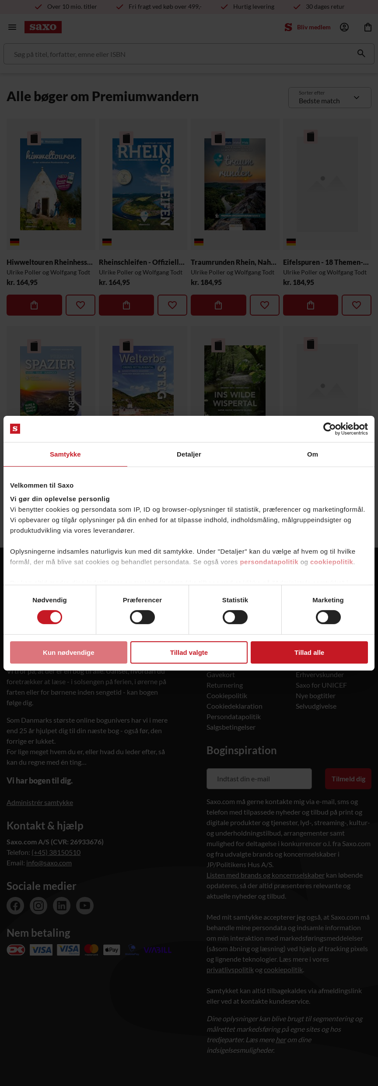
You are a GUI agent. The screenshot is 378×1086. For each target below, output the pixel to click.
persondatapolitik (269, 562)
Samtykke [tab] (65, 453)
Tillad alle (309, 652)
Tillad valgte (189, 652)
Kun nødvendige (68, 652)
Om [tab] (312, 453)
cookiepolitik (331, 562)
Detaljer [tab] (189, 453)
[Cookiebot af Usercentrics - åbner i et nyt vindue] (329, 428)
